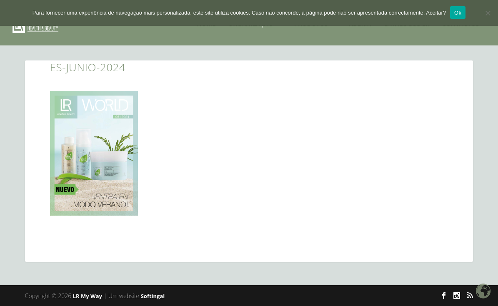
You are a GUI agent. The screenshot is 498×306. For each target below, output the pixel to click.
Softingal (153, 296)
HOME (206, 21)
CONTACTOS (461, 21)
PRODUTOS (311, 21)
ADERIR (360, 21)
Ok (457, 13)
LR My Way (87, 296)
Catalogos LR (406, 21)
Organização (250, 21)
